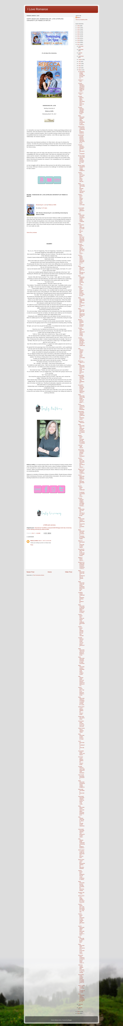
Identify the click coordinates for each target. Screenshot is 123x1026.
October (80, 52)
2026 (78, 25)
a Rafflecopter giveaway (49, 525)
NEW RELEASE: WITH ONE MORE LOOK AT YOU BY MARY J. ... (81, 398)
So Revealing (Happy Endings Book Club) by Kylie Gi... (81, 75)
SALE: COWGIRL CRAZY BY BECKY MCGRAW (81, 407)
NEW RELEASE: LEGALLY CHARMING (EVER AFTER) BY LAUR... (81, 701)
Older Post (68, 572)
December (81, 46)
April (80, 67)
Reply (31, 544)
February (81, 1004)
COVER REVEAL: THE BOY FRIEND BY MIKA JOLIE (81, 110)
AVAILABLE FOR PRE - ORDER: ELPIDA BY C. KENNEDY (81, 453)
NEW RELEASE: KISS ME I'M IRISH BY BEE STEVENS (81, 660)
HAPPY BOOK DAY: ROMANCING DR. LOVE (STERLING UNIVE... (81, 875)
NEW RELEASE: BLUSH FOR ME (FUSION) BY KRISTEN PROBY (81, 886)
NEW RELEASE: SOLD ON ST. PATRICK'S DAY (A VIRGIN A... (81, 575)
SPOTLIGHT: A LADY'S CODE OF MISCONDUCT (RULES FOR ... (81, 853)
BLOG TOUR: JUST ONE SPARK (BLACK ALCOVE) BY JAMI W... (81, 159)
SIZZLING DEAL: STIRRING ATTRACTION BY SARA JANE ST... (81, 959)
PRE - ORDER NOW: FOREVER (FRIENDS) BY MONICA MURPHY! (81, 843)
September (81, 56)
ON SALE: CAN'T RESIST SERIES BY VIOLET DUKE (80, 760)
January (80, 1007)
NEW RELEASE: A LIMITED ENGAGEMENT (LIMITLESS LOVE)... (81, 608)
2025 (78, 27)
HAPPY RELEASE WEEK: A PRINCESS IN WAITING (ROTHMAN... (81, 479)
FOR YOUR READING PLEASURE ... (81, 776)
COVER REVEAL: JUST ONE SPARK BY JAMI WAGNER (81, 769)
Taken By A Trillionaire (81, 422)
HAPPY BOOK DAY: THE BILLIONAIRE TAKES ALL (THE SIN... (81, 908)
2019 (78, 40)
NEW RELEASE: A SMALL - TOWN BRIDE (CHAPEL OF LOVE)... (81, 280)
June (80, 63)
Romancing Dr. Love (41, 204)
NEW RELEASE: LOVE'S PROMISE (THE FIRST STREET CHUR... (81, 670)
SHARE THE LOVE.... (81, 893)
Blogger (70, 1020)
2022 (78, 34)
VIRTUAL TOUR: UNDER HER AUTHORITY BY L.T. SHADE (81, 968)
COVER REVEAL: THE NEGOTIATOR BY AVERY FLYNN (81, 332)
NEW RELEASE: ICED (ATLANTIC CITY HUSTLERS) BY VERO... (81, 949)
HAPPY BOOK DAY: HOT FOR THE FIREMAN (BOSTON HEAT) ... (81, 238)
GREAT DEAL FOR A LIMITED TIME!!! (81, 730)
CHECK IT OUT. (80, 93)
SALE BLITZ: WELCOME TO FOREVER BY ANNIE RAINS (81, 552)
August (80, 59)
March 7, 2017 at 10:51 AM (45, 540)
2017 (78, 44)
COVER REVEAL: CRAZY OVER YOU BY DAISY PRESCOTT (81, 642)
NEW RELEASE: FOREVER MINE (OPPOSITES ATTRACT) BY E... (81, 302)
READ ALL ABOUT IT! (81, 361)
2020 (78, 38)
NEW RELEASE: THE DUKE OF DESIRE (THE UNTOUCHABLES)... (81, 188)
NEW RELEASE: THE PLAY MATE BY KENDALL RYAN (81, 652)
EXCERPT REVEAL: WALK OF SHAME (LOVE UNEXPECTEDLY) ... (81, 388)
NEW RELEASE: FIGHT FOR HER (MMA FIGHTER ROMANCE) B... (81, 811)
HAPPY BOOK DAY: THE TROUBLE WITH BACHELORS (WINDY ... (81, 463)
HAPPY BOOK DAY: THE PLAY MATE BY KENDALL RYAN (81, 691)
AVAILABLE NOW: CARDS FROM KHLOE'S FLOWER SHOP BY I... (81, 979)
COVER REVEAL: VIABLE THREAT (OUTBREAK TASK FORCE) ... (81, 502)
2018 (78, 42)
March (80, 69)
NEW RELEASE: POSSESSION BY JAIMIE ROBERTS (81, 784)
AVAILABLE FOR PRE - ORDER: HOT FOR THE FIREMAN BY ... (81, 379)
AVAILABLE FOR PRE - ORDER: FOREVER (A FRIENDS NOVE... (81, 415)
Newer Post (30, 572)
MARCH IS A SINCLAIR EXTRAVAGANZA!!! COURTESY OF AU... (81, 565)
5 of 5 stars (44, 208)
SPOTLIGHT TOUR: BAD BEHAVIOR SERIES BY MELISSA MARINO (81, 864)
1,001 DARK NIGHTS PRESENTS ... (81, 209)
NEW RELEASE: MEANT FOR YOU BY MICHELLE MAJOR (81, 270)
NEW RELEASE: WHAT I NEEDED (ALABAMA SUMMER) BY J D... (81, 997)
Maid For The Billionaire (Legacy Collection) (81, 471)
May (80, 65)
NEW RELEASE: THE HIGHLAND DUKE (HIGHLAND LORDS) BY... (81, 429)
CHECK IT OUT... (80, 80)
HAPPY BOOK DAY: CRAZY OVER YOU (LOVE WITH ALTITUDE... (81, 200)
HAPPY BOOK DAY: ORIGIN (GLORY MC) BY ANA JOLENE (81, 631)
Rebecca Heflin (52, 204)
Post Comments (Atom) (38, 575)
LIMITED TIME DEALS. (80, 446)
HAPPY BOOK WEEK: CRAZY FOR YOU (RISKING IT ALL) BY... (81, 260)
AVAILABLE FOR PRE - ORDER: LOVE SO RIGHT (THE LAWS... (81, 800)
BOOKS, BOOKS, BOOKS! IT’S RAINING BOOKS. (81, 323)
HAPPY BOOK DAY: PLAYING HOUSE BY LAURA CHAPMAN (81, 439)
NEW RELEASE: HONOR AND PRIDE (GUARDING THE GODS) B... (81, 120)
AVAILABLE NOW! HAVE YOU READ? (81, 752)
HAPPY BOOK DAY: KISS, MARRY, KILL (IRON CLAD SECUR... (81, 177)
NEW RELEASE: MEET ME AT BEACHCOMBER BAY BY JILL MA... (81, 313)
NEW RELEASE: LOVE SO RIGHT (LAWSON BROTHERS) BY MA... (81, 586)
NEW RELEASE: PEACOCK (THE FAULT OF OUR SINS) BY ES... (81, 369)
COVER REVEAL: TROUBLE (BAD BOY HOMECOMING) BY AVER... (81, 87)
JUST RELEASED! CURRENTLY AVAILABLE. (81, 745)
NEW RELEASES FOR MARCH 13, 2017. (81, 737)
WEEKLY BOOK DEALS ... (81, 559)
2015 (78, 1013)
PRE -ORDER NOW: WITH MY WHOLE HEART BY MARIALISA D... (81, 681)
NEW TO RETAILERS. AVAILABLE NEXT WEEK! (81, 544)
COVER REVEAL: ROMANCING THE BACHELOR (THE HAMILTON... (81, 342)
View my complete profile (81, 19)
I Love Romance (37, 9)
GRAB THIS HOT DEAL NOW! (81, 718)
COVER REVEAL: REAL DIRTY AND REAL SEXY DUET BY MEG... (81, 101)
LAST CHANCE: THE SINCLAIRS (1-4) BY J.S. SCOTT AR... (81, 228)
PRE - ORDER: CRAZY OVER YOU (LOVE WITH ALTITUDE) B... (81, 354)
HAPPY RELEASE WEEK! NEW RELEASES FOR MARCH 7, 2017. (81, 931)
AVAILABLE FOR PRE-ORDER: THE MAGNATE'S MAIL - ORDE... (81, 833)
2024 (78, 29)
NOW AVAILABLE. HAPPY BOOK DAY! (81, 940)
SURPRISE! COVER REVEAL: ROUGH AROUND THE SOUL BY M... (81, 139)
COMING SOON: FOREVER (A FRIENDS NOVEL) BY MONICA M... (81, 597)
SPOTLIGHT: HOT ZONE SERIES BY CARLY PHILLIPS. (81, 899)
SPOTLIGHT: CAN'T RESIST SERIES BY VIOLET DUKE (81, 710)
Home (50, 572)
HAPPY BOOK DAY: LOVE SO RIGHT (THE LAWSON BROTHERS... (81, 619)
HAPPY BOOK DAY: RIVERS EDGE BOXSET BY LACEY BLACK (81, 291)
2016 (78, 1011)
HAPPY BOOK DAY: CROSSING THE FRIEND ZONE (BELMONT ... (81, 919)
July (80, 61)
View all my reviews (32, 232)
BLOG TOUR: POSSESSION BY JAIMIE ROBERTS (81, 168)
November (81, 49)
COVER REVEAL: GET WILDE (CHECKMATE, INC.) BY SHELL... (81, 249)
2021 (78, 36)
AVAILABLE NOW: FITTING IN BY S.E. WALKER (81, 723)
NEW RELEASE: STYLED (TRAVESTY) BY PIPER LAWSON (81, 217)
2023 (78, 32)
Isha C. (79, 17)
